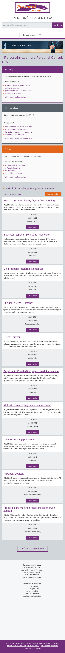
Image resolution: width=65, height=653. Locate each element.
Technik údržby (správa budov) (20, 439)
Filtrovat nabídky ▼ (53, 194)
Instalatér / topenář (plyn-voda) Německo (26, 234)
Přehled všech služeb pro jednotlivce (17, 138)
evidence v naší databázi (14, 134)
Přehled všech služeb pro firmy (15, 97)
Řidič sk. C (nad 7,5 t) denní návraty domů (27, 405)
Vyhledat (58, 25)
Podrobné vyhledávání (12, 194)
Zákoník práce (34, 646)
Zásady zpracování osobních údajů (37, 643)
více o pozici (32, 227)
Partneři (55, 646)
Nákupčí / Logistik (13, 473)
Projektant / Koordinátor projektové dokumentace (31, 371)
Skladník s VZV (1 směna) (18, 302)
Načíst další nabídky (33, 549)
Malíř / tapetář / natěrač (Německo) (23, 268)
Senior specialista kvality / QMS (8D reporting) (29, 200)
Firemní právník (12, 337)
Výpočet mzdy (46, 646)
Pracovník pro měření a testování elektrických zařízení (29, 509)
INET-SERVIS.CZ (35, 648)
